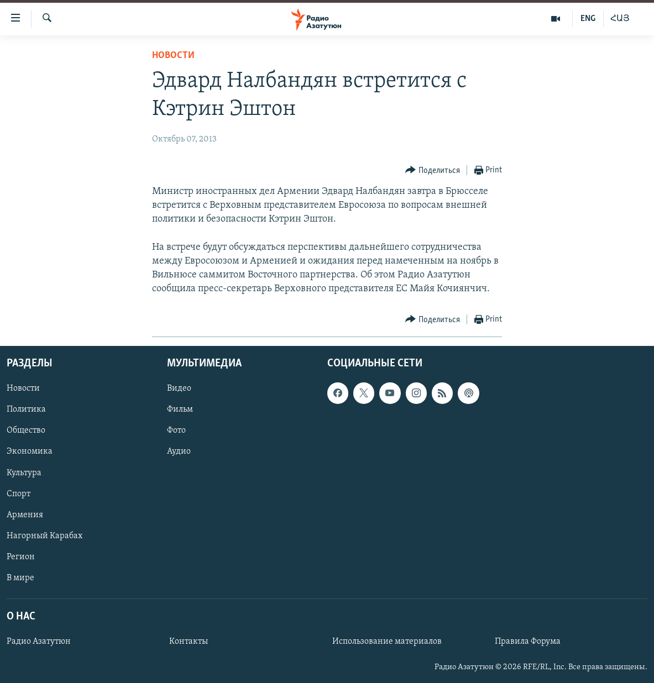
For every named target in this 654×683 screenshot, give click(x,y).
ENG (587, 18)
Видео (179, 388)
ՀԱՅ (620, 18)
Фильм (180, 409)
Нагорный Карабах (44, 535)
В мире (20, 577)
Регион (21, 556)
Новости (173, 55)
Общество (26, 430)
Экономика (30, 451)
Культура (24, 472)
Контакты (188, 641)
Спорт (18, 493)
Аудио (179, 451)
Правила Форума (528, 641)
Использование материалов (387, 641)
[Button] (432, 170)
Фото (176, 430)
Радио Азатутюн (39, 641)
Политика (26, 409)
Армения (25, 514)
